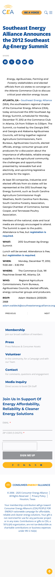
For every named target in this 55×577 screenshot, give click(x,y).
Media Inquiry (16, 382)
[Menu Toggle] (51, 12)
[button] (5, 61)
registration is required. (21, 255)
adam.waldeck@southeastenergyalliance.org (29, 305)
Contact (11, 370)
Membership (15, 330)
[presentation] (20, 446)
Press (9, 342)
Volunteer (13, 354)
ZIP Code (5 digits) (13, 433)
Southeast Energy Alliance (36, 100)
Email (6, 423)
